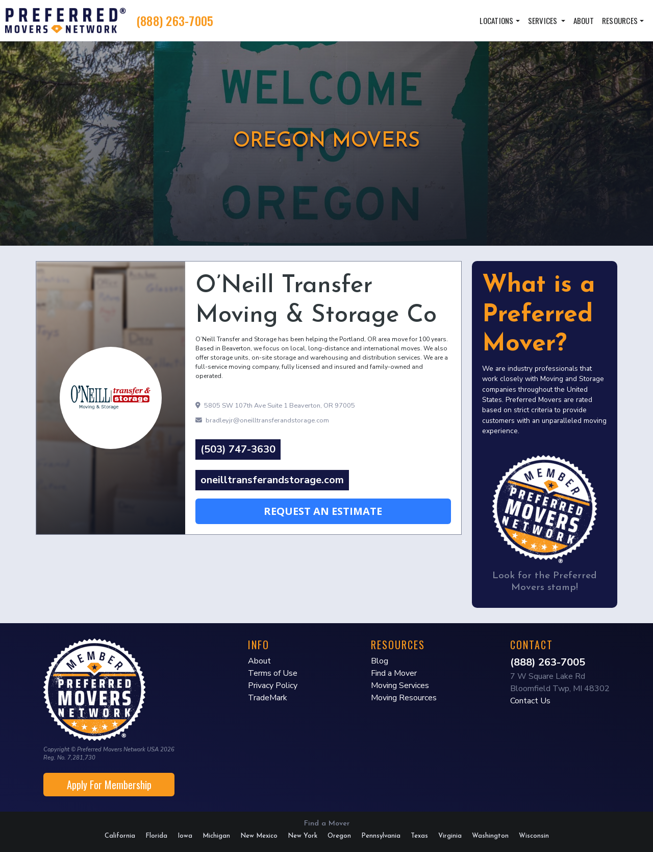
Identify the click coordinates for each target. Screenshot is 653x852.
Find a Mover (394, 673)
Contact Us (530, 700)
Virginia (450, 836)
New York (302, 836)
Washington (490, 836)
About (583, 20)
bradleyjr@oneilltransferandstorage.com (262, 420)
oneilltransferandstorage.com (272, 480)
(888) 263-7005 (175, 20)
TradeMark (267, 697)
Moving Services (400, 685)
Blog (379, 661)
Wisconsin (534, 836)
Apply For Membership (109, 784)
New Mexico (259, 836)
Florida (156, 836)
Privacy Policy (272, 685)
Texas (419, 836)
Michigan (216, 836)
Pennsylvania (380, 836)
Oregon (339, 836)
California (120, 836)
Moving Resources (404, 697)
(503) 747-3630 (237, 449)
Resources (620, 20)
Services (543, 20)
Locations (496, 20)
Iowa (185, 836)
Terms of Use (272, 673)
